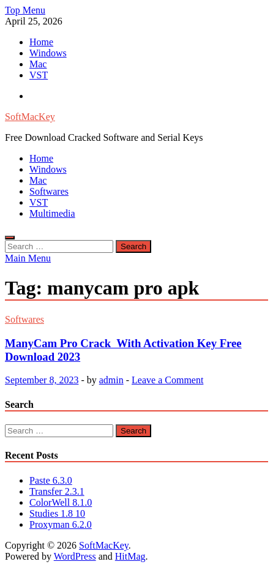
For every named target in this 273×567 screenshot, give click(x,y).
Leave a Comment (167, 380)
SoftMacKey (30, 116)
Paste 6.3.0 (50, 480)
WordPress (75, 556)
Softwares (49, 191)
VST (38, 75)
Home (41, 42)
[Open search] (10, 237)
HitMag (130, 556)
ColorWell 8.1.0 (60, 502)
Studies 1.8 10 (57, 513)
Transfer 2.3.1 (56, 491)
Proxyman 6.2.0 (60, 524)
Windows (48, 53)
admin (111, 380)
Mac (38, 64)
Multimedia (52, 213)
